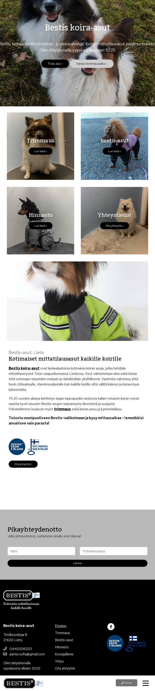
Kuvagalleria (64, 654)
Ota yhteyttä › (23, 464)
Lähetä (77, 563)
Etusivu (60, 625)
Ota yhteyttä (65, 668)
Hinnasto (62, 647)
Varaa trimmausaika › (91, 64)
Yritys (59, 661)
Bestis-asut (64, 640)
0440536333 (17, 648)
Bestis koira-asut (24, 368)
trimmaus (62, 409)
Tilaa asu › (55, 64)
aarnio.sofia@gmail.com (24, 654)
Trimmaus (62, 632)
